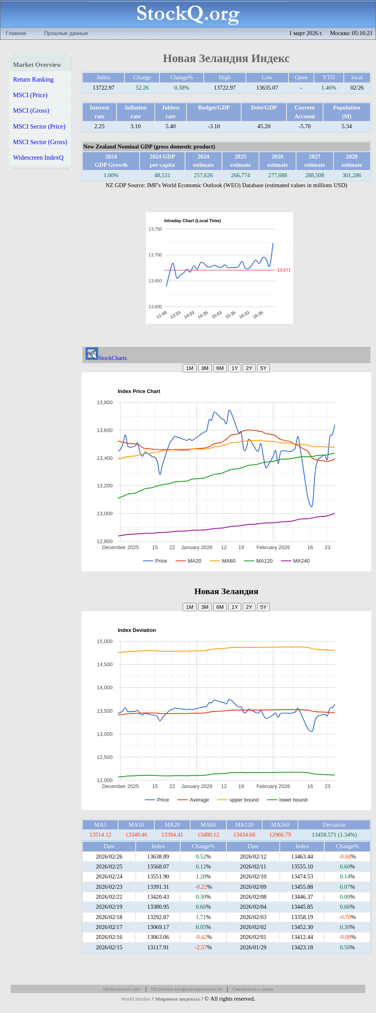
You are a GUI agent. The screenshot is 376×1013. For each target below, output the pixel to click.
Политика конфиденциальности (186, 989)
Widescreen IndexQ (38, 157)
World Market (136, 999)
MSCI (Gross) (31, 110)
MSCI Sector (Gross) (40, 142)
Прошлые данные (66, 33)
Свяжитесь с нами (252, 989)
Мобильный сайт (122, 989)
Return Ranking (33, 79)
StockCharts (106, 358)
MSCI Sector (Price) (39, 126)
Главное (16, 33)
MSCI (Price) (30, 95)
